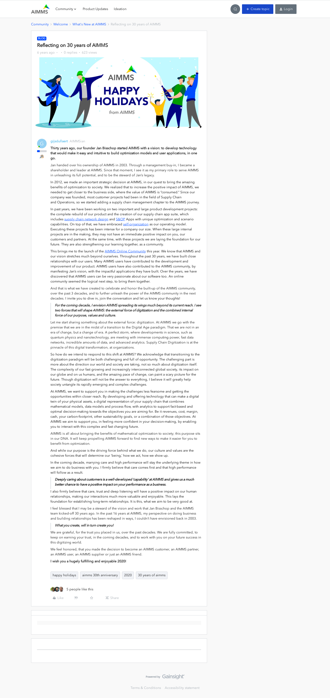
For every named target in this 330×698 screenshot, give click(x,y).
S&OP (120, 219)
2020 (128, 575)
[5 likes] (71, 589)
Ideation (120, 9)
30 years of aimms (151, 575)
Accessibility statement (182, 688)
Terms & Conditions (146, 688)
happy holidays (64, 575)
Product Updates (95, 9)
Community (40, 24)
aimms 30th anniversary (100, 575)
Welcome (60, 24)
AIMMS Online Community (125, 251)
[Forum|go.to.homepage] (40, 9)
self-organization (135, 224)
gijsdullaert (59, 141)
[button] (257, 9)
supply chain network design (86, 219)
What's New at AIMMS (89, 24)
